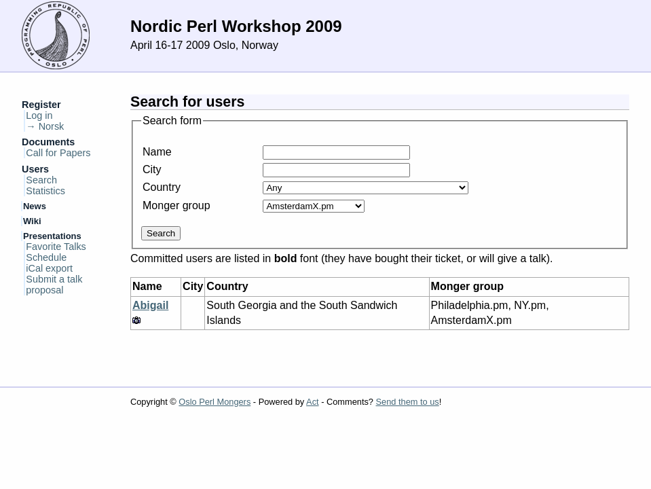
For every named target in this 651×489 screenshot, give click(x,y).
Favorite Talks (56, 246)
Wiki (32, 221)
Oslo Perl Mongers (214, 402)
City (152, 169)
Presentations (52, 236)
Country (162, 187)
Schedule (46, 257)
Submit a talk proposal (54, 284)
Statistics (45, 190)
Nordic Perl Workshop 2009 (236, 26)
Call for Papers (58, 152)
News (34, 206)
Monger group (176, 205)
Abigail (150, 305)
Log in (39, 115)
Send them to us (407, 402)
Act (312, 402)
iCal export (49, 268)
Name (157, 152)
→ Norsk (45, 126)
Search (41, 180)
